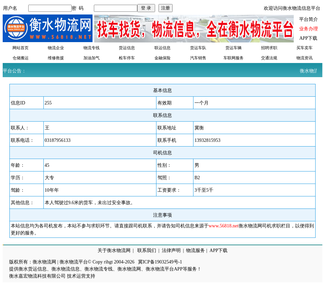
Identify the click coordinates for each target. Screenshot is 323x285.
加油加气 (91, 58)
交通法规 (269, 58)
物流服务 (195, 250)
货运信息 (127, 47)
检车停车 (127, 58)
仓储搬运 (20, 58)
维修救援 (56, 58)
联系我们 (146, 250)
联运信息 (162, 47)
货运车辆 (233, 47)
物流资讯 (304, 58)
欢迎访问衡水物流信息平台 (292, 8)
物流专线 (91, 47)
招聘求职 (269, 47)
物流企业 (56, 47)
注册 (165, 7)
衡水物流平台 (74, 261)
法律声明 (171, 250)
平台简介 (308, 19)
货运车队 (198, 47)
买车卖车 (304, 47)
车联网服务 (233, 58)
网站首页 (20, 47)
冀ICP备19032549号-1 (160, 261)
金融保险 (162, 58)
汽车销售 (198, 58)
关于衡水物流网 (114, 250)
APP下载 (308, 38)
